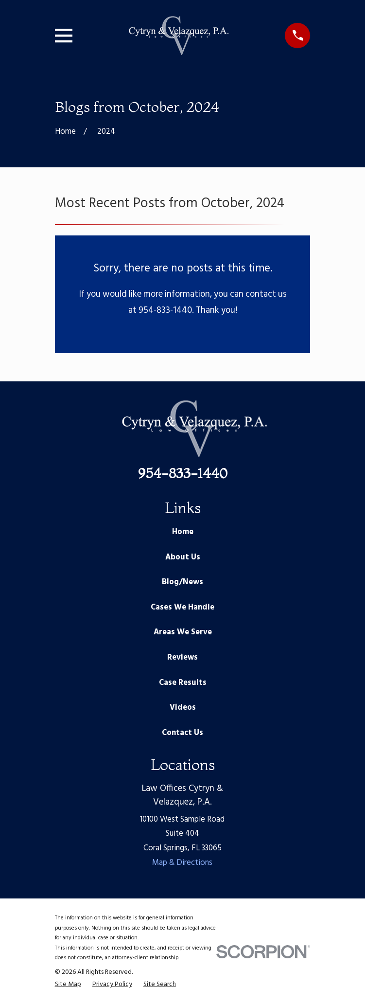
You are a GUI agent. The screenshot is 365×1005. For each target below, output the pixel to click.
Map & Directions (182, 863)
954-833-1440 (182, 473)
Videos (183, 707)
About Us (182, 557)
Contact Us (182, 733)
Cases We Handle (182, 607)
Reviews (182, 657)
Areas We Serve (183, 632)
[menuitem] (68, 985)
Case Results (183, 683)
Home (182, 532)
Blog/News (182, 582)
